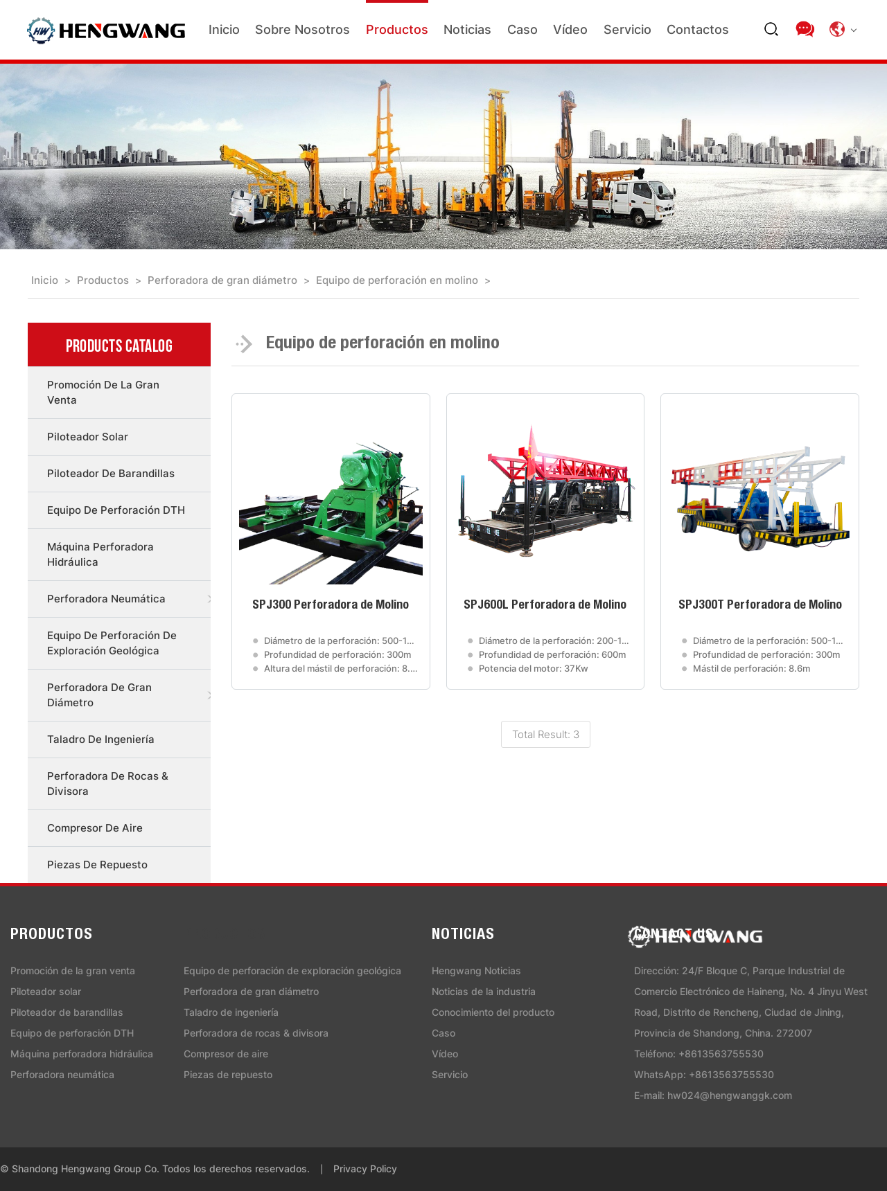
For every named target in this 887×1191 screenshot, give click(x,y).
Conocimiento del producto (493, 1012)
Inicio (224, 29)
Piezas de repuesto (97, 864)
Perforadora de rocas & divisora (107, 783)
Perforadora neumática (106, 598)
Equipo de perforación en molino (397, 280)
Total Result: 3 (545, 734)
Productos (397, 29)
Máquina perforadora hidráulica (100, 554)
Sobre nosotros (302, 29)
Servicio (627, 29)
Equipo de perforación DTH (116, 510)
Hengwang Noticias (476, 970)
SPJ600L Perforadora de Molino (545, 606)
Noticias (467, 29)
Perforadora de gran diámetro (222, 280)
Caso (522, 29)
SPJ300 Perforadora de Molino (330, 606)
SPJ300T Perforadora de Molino (760, 606)
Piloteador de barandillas (111, 473)
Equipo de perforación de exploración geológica (112, 643)
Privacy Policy (365, 1168)
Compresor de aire (95, 827)
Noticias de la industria (484, 991)
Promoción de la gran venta (103, 392)
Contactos (698, 29)
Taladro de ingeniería (101, 739)
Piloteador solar (87, 436)
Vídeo (570, 29)
